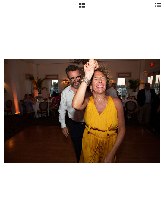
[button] (82, 7)
